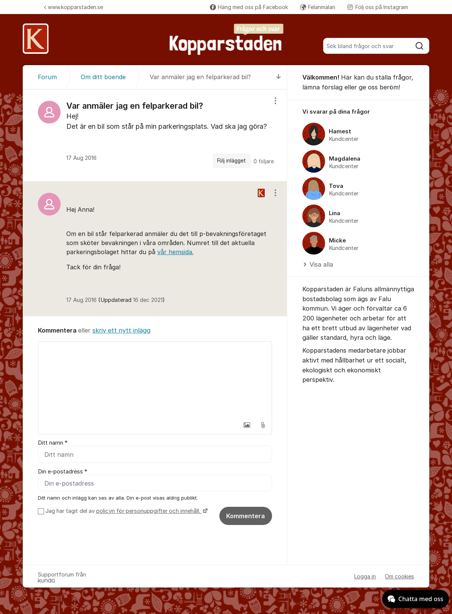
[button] (247, 425)
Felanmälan (317, 7)
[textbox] (155, 379)
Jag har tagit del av (125, 511)
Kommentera (245, 516)
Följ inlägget (231, 161)
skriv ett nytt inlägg (121, 330)
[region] (155, 135)
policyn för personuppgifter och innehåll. (149, 511)
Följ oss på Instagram (377, 7)
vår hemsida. (175, 252)
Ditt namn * (52, 442)
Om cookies (399, 576)
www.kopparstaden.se (73, 7)
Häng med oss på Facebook (249, 7)
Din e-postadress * (62, 471)
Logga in (365, 576)
